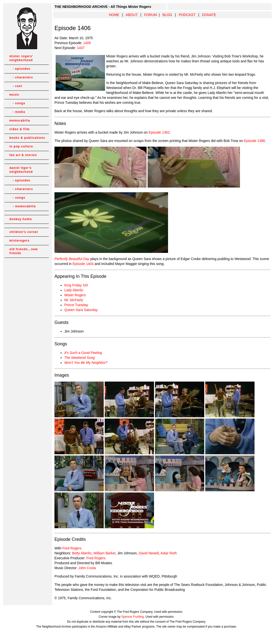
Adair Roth (168, 553)
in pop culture (21, 146)
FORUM (150, 15)
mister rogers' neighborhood (21, 58)
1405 (87, 43)
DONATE (209, 15)
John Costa (87, 568)
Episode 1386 (254, 141)
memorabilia (19, 120)
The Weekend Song (79, 358)
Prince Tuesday (76, 305)
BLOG (167, 15)
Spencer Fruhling (132, 616)
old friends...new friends (23, 251)
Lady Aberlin (73, 290)
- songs (17, 103)
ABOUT (131, 15)
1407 (81, 48)
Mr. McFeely (73, 300)
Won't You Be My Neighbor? (85, 363)
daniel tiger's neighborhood (21, 170)
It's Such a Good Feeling (83, 353)
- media (17, 112)
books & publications (27, 138)
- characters (21, 77)
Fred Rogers (72, 548)
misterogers (19, 240)
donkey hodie (20, 219)
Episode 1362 (159, 132)
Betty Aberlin (82, 553)
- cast (15, 86)
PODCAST (187, 15)
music (14, 94)
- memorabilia (22, 206)
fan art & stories (23, 155)
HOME (114, 15)
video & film (19, 129)
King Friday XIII (76, 285)
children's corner (23, 232)
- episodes (19, 68)
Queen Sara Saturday (81, 310)
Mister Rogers (75, 295)
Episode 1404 (83, 264)
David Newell (149, 553)
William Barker (104, 553)
